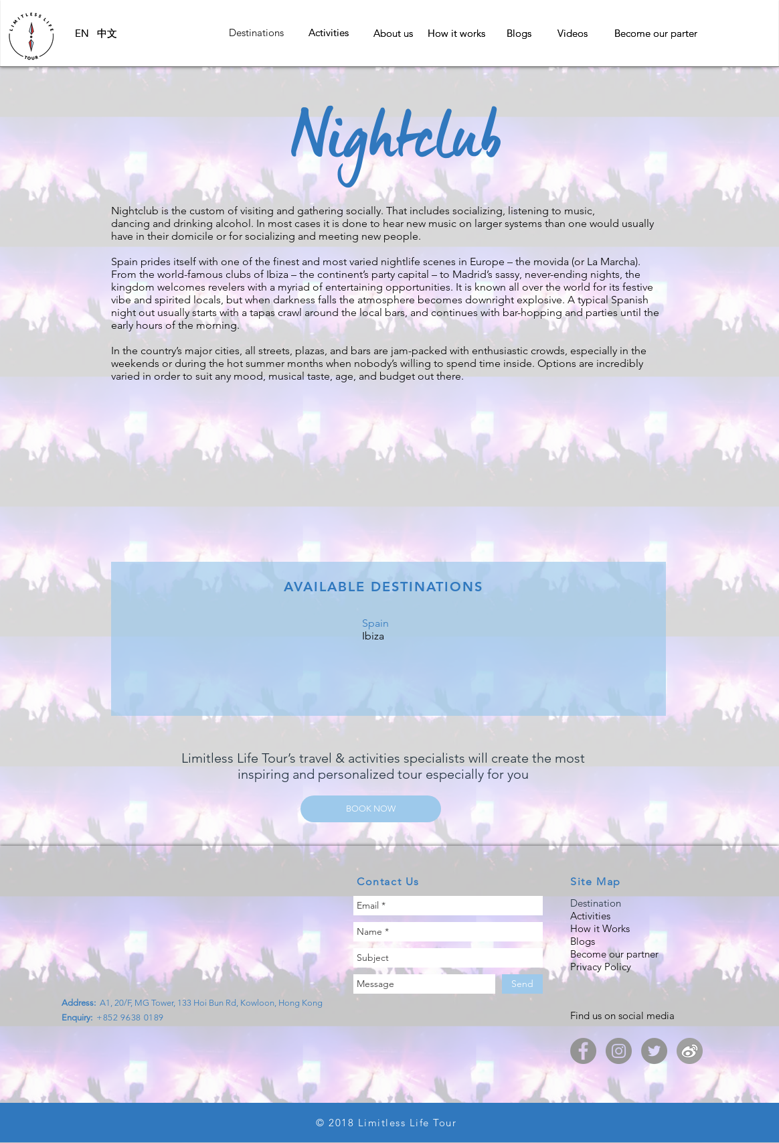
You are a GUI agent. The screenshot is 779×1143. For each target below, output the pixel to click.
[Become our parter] (656, 33)
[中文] (107, 33)
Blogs (582, 941)
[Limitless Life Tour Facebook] (583, 1051)
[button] (256, 32)
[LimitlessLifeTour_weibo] (690, 1051)
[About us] (393, 32)
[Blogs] (519, 32)
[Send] (522, 984)
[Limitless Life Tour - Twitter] (654, 1051)
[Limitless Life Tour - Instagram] (619, 1051)
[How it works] (456, 32)
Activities (591, 915)
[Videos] (572, 32)
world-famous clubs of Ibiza (222, 274)
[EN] (81, 33)
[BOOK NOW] (370, 808)
